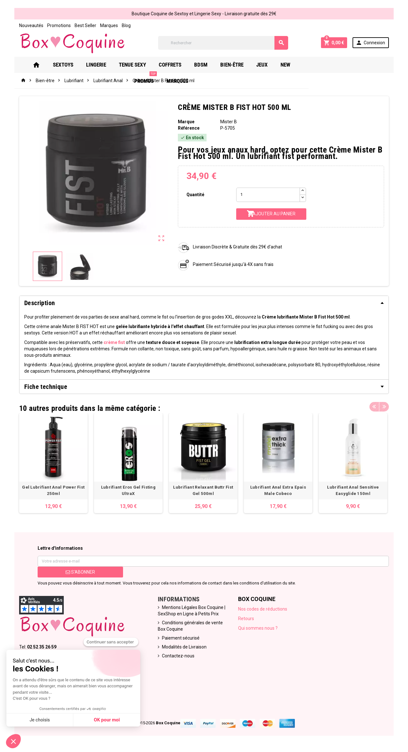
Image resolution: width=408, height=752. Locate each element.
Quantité (195, 194)
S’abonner (80, 572)
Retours (246, 618)
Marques (109, 25)
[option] (53, 463)
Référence (189, 128)
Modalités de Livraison (184, 647)
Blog (126, 25)
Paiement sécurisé (181, 638)
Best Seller (85, 25)
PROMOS (323, 62)
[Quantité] (268, 195)
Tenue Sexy (141, 64)
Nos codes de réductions (262, 609)
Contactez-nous (178, 656)
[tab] (204, 303)
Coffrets (179, 64)
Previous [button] (374, 407)
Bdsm (210, 64)
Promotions (59, 25)
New (295, 64)
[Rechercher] (223, 43)
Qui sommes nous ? (258, 628)
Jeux (271, 64)
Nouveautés (31, 25)
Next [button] (384, 407)
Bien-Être (241, 64)
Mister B (228, 121)
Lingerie (105, 64)
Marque (186, 121)
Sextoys (72, 64)
